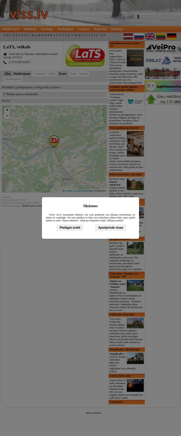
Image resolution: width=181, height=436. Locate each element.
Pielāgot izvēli (70, 227)
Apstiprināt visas (110, 227)
